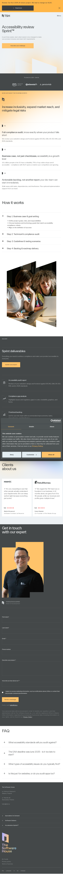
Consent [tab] (11, 426)
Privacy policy (6, 861)
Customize (31, 454)
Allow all (51, 454)
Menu (59, 16)
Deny (12, 454)
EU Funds (5, 859)
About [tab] (52, 426)
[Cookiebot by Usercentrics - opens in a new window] (52, 420)
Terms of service (7, 864)
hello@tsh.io (15, 710)
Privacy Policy (37, 446)
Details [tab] (31, 426)
